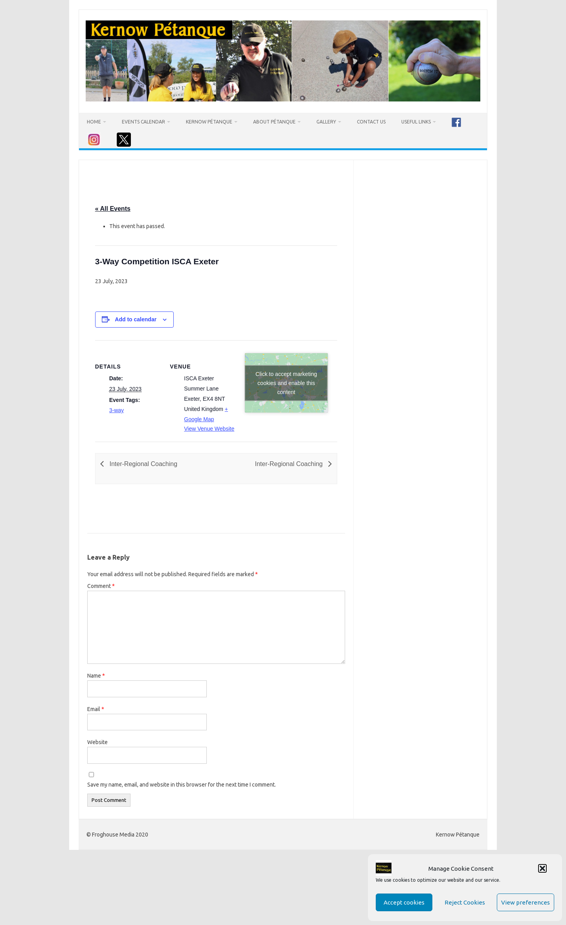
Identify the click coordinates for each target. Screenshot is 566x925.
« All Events (112, 208)
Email (95, 709)
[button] (542, 868)
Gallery (326, 121)
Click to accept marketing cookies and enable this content (286, 382)
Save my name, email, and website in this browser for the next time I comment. (181, 784)
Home (94, 121)
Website (97, 742)
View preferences (525, 902)
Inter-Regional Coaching (142, 464)
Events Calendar (143, 121)
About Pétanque (274, 121)
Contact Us (371, 121)
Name (96, 676)
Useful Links (416, 121)
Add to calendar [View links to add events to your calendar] (135, 319)
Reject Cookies (465, 902)
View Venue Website (209, 429)
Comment (101, 586)
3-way (116, 410)
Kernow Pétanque (209, 121)
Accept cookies (404, 902)
